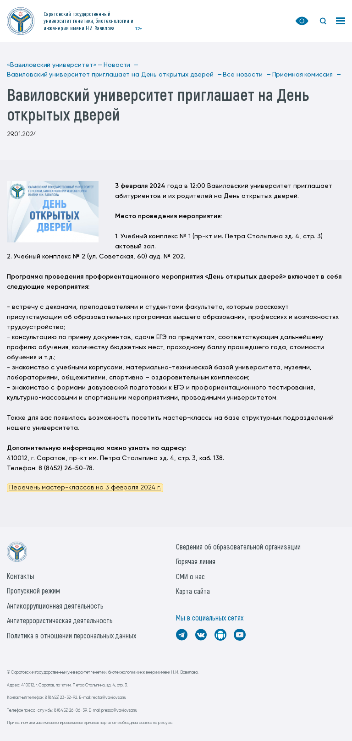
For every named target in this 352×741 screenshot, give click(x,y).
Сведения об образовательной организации (238, 546)
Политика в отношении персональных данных (71, 635)
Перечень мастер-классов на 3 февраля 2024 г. (85, 487)
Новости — (121, 65)
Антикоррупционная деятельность (55, 605)
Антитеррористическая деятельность (60, 620)
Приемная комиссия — (306, 74)
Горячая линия (195, 561)
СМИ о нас (190, 576)
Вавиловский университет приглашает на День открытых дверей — (114, 74)
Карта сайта (193, 591)
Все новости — (246, 74)
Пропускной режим (33, 590)
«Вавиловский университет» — (54, 65)
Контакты (20, 575)
